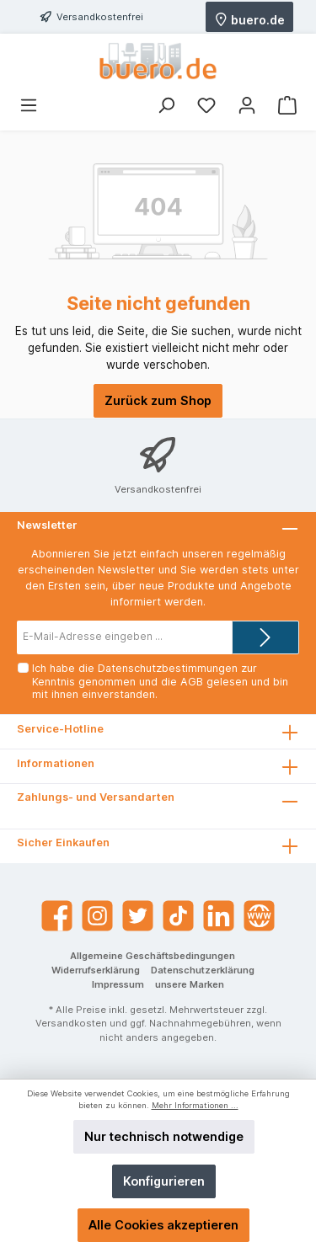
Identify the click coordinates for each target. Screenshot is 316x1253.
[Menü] (28, 105)
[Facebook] (57, 916)
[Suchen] (166, 105)
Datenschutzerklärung (202, 970)
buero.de (249, 18)
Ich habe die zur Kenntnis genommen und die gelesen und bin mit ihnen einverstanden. (160, 681)
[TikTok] (178, 916)
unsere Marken (189, 984)
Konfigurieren (164, 1181)
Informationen (55, 763)
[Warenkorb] (287, 105)
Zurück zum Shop (158, 400)
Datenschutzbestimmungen (168, 668)
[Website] (259, 916)
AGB (191, 681)
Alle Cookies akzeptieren (163, 1225)
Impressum (118, 984)
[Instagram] (97, 916)
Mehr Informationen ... (195, 1105)
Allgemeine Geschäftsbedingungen (152, 956)
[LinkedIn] (219, 916)
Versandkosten (71, 1023)
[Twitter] (138, 916)
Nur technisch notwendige (164, 1136)
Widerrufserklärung (95, 970)
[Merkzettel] (206, 105)
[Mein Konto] (247, 105)
